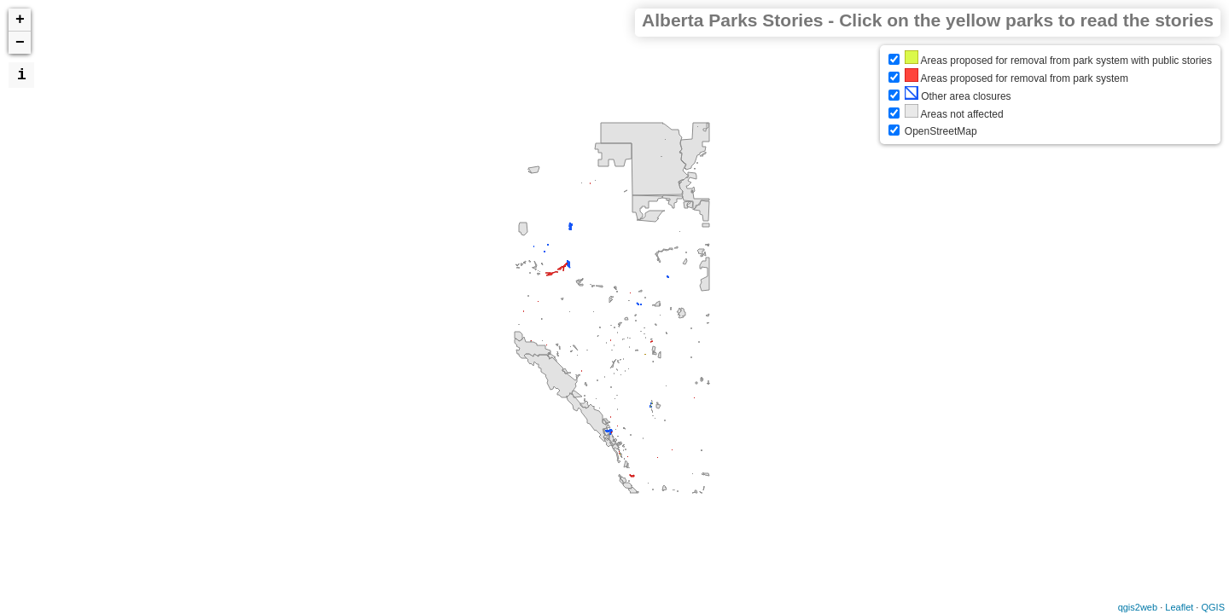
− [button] (20, 42)
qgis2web (1137, 607)
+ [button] (20, 19)
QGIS (1213, 607)
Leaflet (1179, 607)
